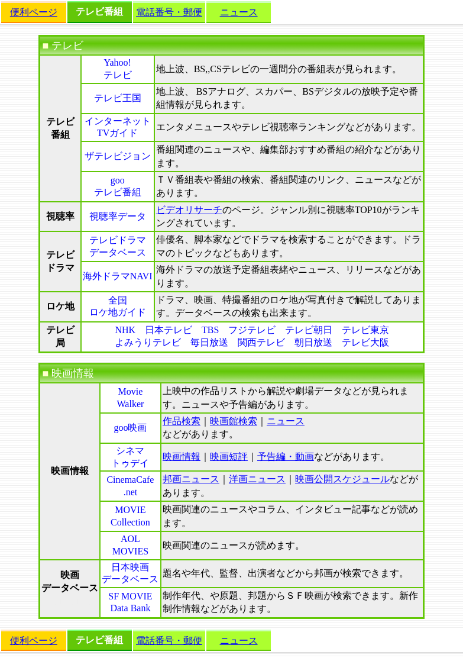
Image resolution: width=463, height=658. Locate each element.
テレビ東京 (365, 330)
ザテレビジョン (118, 156)
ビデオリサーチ (189, 210)
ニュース (239, 12)
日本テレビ (168, 330)
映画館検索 (233, 421)
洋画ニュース (257, 479)
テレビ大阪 (365, 342)
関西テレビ (261, 342)
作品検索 (181, 421)
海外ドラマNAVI (118, 276)
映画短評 (229, 456)
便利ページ (33, 12)
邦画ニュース (191, 479)
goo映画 (130, 427)
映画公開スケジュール (342, 479)
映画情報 (181, 456)
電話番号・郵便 (169, 12)
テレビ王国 (117, 98)
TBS (210, 330)
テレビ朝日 (308, 330)
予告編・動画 (285, 456)
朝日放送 (313, 342)
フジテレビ (252, 330)
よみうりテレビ (148, 342)
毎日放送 (209, 342)
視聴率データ (117, 216)
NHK (125, 330)
